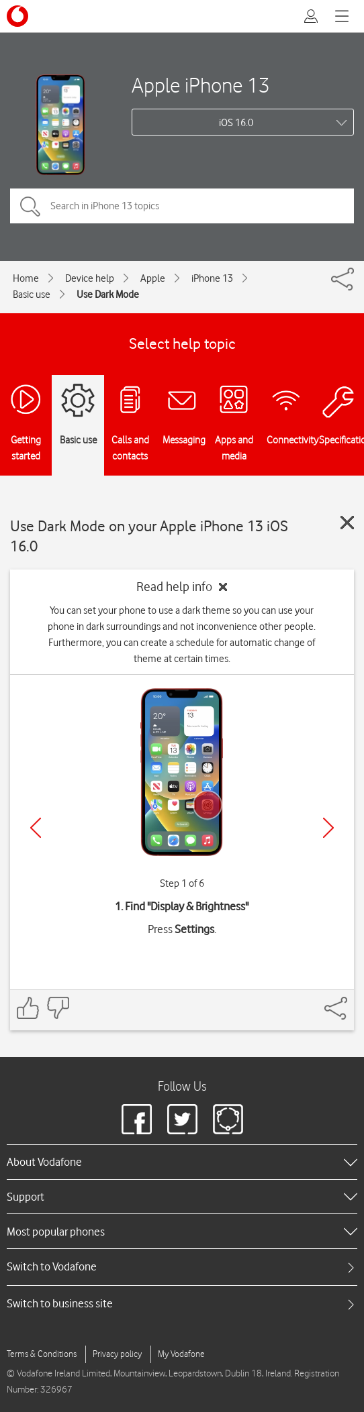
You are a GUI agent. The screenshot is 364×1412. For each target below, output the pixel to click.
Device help (89, 278)
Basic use (31, 294)
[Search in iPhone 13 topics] (182, 205)
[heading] (182, 1161)
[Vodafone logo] (17, 16)
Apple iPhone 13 (201, 84)
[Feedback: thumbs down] (57, 1008)
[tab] (182, 1266)
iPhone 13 (212, 278)
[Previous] (35, 828)
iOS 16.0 (236, 123)
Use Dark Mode (108, 294)
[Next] (328, 828)
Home (26, 278)
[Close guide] (347, 522)
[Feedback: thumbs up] (28, 1008)
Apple (152, 278)
